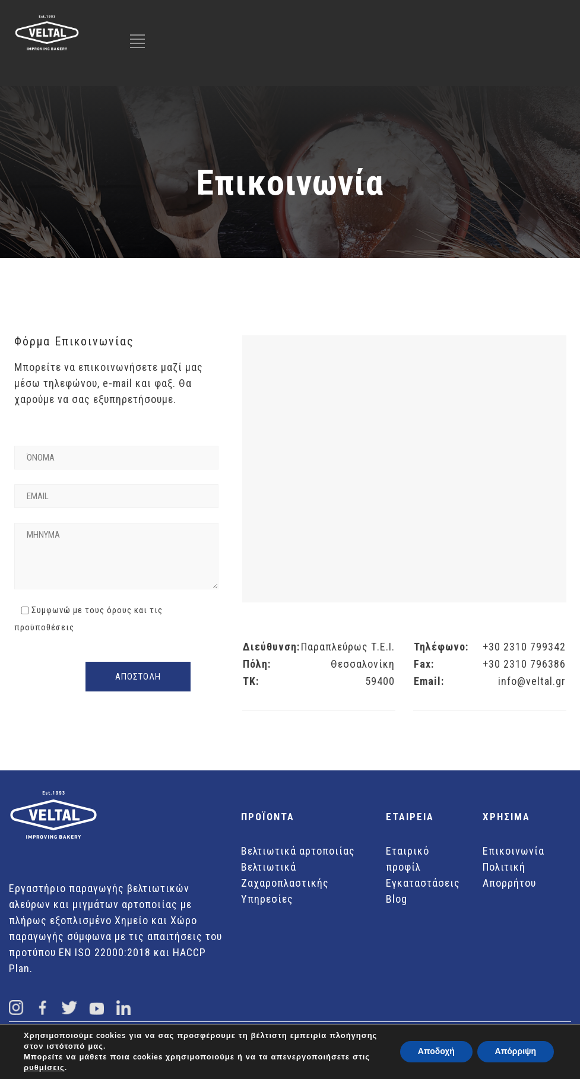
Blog (396, 899)
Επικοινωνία (513, 851)
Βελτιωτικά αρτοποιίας (298, 851)
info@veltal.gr (532, 681)
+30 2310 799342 (524, 646)
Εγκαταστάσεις (423, 883)
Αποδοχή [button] (435, 1051)
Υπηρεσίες (267, 899)
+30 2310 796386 (524, 664)
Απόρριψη (515, 1051)
